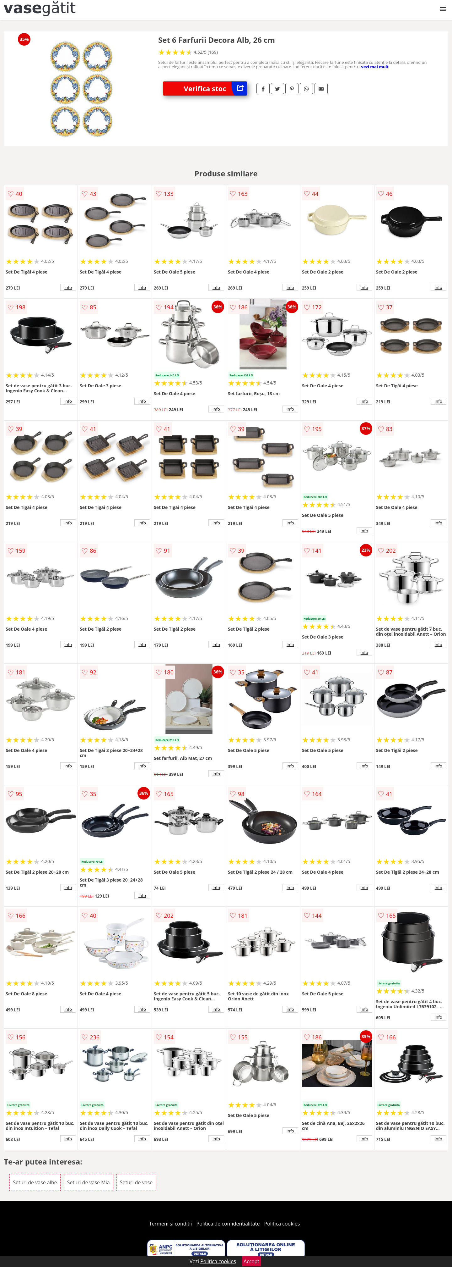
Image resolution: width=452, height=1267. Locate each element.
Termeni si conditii (170, 1223)
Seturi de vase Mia (88, 1182)
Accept (251, 1261)
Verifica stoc (215, 88)
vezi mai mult (375, 66)
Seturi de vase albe (35, 1182)
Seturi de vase (136, 1182)
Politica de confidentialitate (228, 1223)
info (68, 287)
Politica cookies (282, 1223)
